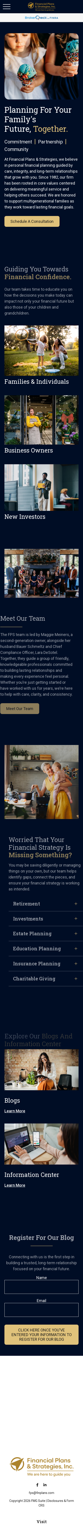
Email (41, 1300)
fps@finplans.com (41, 1493)
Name (41, 1277)
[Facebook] (37, 1485)
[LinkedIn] (45, 1485)
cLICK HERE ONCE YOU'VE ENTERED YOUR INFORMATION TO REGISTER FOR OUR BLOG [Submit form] (42, 1335)
